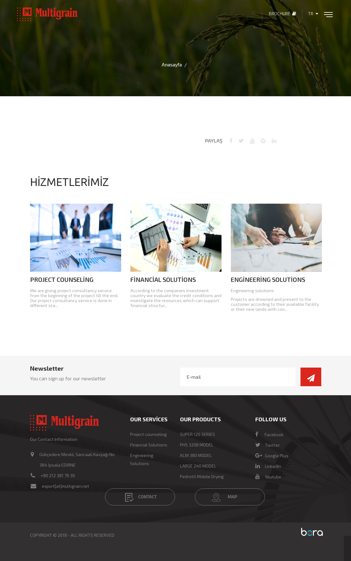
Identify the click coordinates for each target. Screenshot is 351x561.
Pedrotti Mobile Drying (202, 476)
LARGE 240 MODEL (198, 465)
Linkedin (268, 466)
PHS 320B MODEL (196, 444)
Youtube (268, 476)
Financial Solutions (163, 279)
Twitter (267, 445)
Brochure (282, 13)
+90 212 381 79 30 (58, 475)
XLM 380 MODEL (196, 455)
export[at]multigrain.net (65, 486)
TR (313, 13)
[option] (75, 258)
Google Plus (271, 455)
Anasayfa (172, 64)
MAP (224, 497)
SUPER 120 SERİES (197, 434)
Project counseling (62, 279)
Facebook (269, 434)
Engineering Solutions (268, 279)
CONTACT (141, 497)
